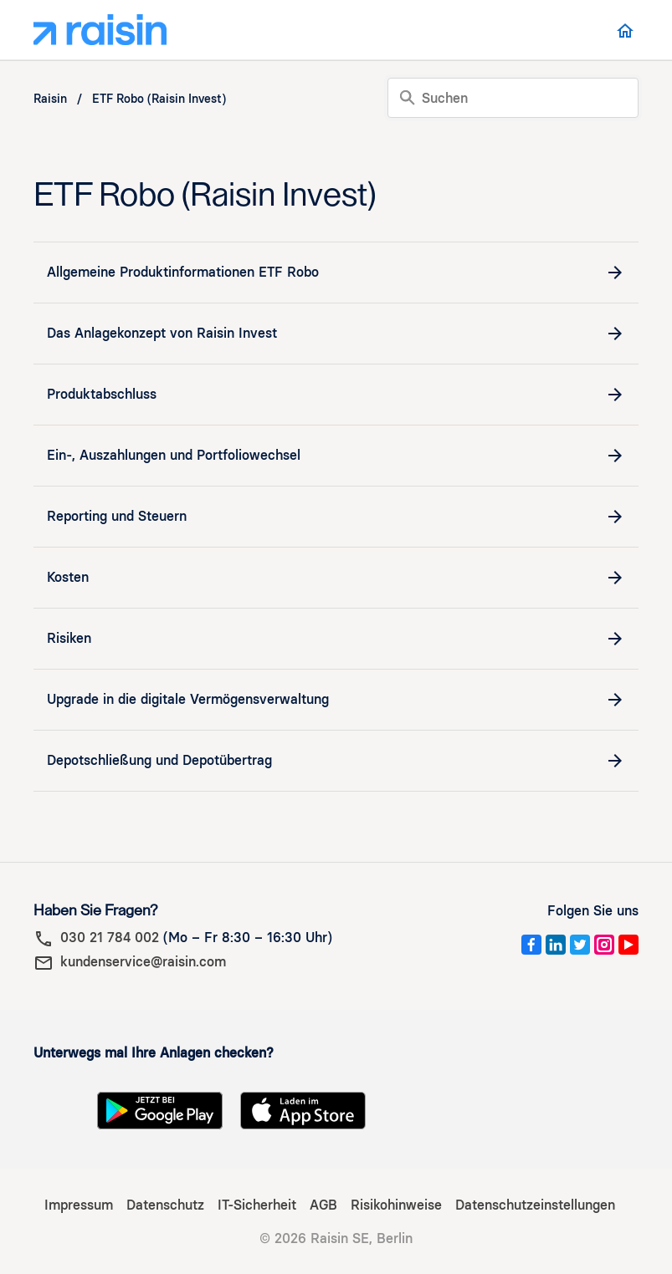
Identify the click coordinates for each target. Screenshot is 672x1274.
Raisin (50, 99)
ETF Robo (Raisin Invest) (159, 99)
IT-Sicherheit (257, 1205)
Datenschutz (165, 1205)
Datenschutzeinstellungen (535, 1205)
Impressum (78, 1205)
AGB (323, 1205)
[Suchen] (513, 98)
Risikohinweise (396, 1205)
